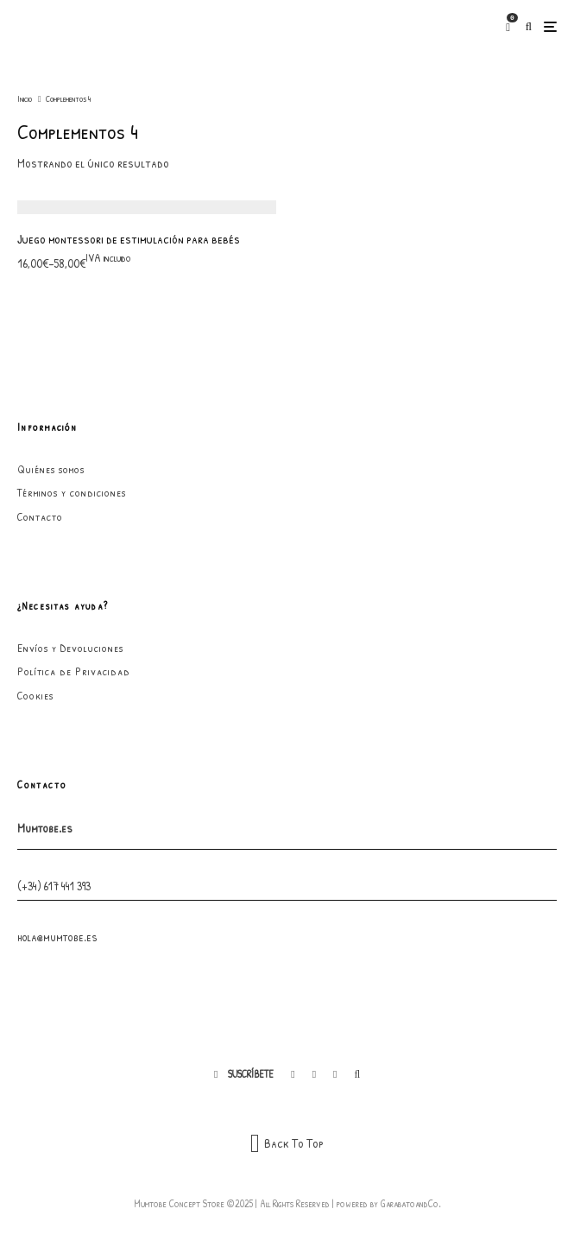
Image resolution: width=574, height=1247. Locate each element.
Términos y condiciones (71, 492)
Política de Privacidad (73, 671)
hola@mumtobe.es (57, 936)
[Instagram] (314, 1074)
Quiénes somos (51, 469)
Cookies (35, 695)
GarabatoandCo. (411, 1203)
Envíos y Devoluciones (70, 647)
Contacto (40, 516)
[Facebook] (292, 1074)
